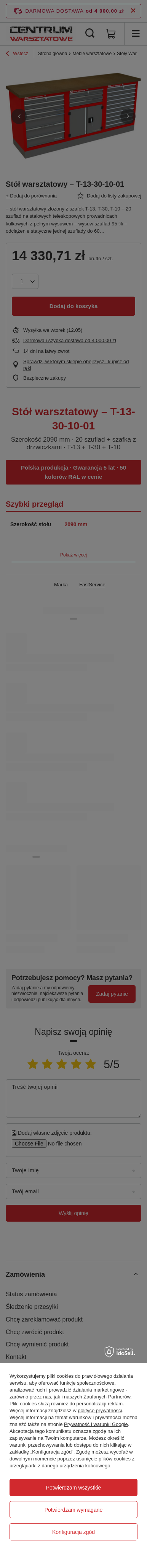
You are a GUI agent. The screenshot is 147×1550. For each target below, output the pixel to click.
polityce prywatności (100, 1410)
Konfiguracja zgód (73, 1532)
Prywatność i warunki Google (96, 1424)
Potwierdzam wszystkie (73, 1488)
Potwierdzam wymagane (74, 1510)
